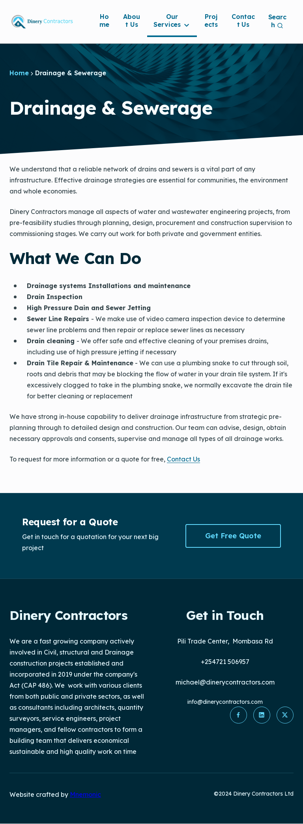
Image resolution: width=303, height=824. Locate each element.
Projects (211, 20)
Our (172, 20)
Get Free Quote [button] (233, 535)
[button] (237, 715)
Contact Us (243, 20)
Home (104, 20)
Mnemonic (85, 794)
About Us (131, 20)
